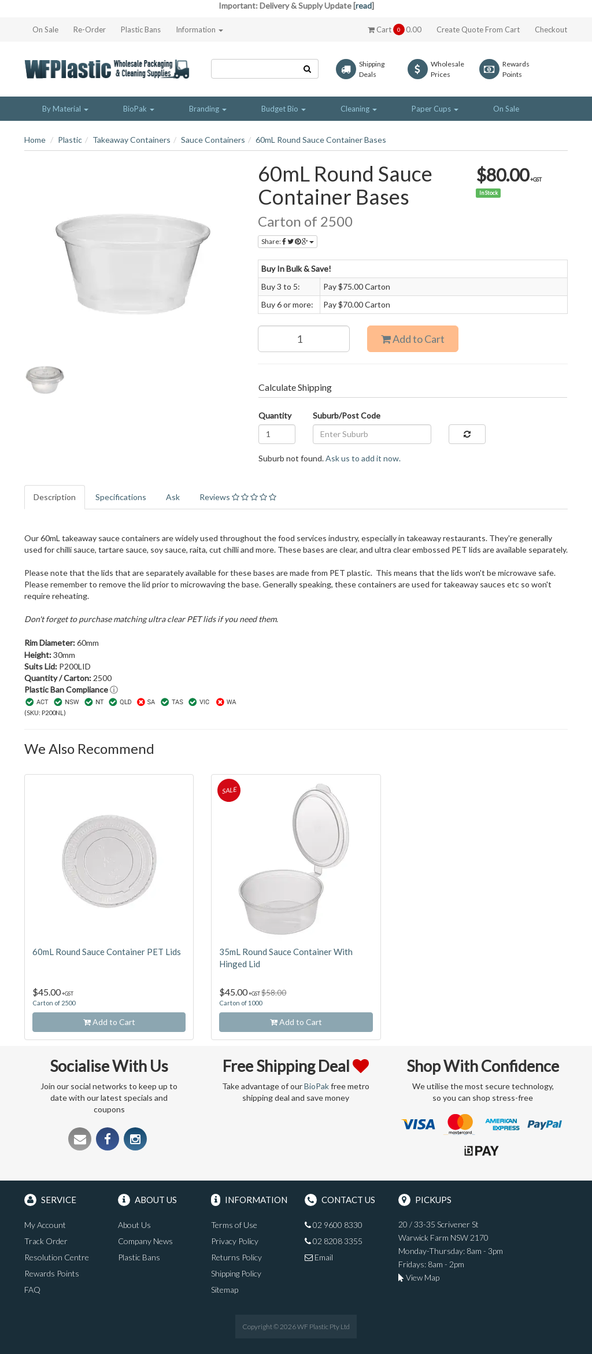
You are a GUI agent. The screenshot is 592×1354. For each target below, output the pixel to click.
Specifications (120, 497)
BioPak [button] (138, 108)
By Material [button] (65, 108)
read (364, 5)
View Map (418, 1277)
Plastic (70, 140)
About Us (134, 1225)
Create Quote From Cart (478, 29)
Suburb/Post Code (346, 415)
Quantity (274, 415)
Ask (173, 497)
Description (55, 497)
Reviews (237, 497)
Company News (145, 1241)
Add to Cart (413, 338)
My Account (45, 1225)
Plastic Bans (141, 29)
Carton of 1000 (240, 1003)
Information (199, 29)
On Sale (45, 29)
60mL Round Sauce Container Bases (321, 140)
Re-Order (89, 29)
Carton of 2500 (53, 1003)
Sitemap (224, 1289)
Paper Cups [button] (435, 108)
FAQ (32, 1289)
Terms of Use (234, 1225)
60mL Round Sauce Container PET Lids (106, 951)
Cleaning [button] (359, 108)
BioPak (316, 1086)
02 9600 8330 (333, 1225)
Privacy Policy (234, 1241)
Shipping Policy (236, 1273)
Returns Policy (236, 1257)
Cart (394, 29)
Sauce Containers (213, 140)
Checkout (551, 29)
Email (319, 1257)
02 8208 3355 (333, 1241)
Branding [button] (208, 108)
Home (35, 140)
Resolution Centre (56, 1257)
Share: (287, 241)
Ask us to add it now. (363, 458)
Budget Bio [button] (283, 108)
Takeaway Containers (131, 140)
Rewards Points (51, 1273)
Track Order (46, 1241)
